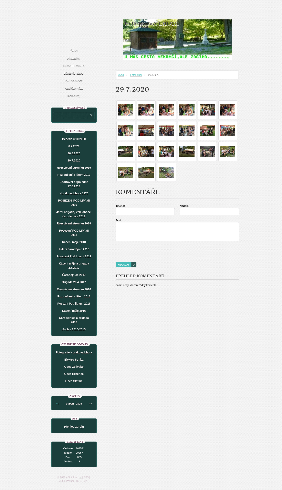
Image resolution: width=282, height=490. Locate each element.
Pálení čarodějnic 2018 (74, 249)
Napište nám (74, 88)
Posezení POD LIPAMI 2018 (74, 233)
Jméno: (120, 205)
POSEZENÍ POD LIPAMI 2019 (74, 202)
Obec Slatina (74, 381)
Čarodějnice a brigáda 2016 (74, 320)
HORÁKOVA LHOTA (151, 23)
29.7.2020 (73, 160)
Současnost (73, 80)
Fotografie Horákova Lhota (74, 352)
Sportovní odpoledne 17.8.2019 (74, 184)
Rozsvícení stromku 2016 (74, 289)
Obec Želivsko (74, 366)
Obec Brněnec (74, 374)
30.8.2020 (73, 153)
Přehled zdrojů (74, 426)
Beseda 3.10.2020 (74, 139)
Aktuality (73, 58)
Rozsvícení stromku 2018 (74, 223)
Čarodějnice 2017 (74, 275)
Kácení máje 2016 (74, 310)
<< (57, 403)
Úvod (121, 75)
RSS (86, 477)
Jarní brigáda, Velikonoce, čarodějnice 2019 (74, 214)
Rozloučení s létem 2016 (74, 296)
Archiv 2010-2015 (73, 329)
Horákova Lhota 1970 (74, 193)
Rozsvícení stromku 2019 (74, 167)
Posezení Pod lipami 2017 (73, 256)
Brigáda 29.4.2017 (74, 282)
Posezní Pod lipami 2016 (74, 303)
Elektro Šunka (73, 359)
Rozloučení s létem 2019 (74, 174)
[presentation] (177, 257)
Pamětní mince (74, 65)
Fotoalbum (136, 75)
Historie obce (73, 73)
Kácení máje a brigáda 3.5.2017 (74, 265)
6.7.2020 (74, 146)
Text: (119, 220)
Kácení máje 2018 (74, 242)
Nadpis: (185, 205)
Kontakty (73, 95)
